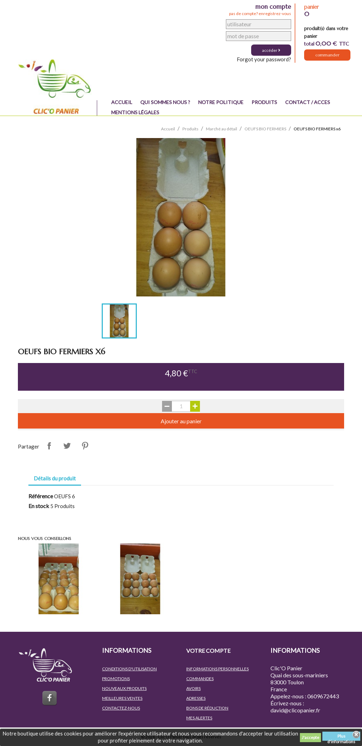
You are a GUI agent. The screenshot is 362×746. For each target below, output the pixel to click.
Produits (264, 102)
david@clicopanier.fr (295, 710)
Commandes (200, 678)
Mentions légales (135, 112)
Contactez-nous (121, 708)
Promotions (116, 678)
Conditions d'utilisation (129, 668)
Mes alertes (199, 717)
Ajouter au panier (181, 421)
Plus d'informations (341, 737)
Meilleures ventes (122, 698)
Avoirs (193, 688)
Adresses (196, 698)
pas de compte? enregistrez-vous (260, 13)
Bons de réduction (207, 708)
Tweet (67, 446)
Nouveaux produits (124, 688)
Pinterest (85, 446)
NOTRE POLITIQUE (220, 102)
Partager (49, 446)
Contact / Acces (307, 102)
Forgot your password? (264, 59)
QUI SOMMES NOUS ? (165, 102)
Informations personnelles (217, 668)
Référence (40, 496)
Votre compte (208, 650)
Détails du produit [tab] (55, 478)
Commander (327, 56)
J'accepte (310, 737)
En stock (38, 505)
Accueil (121, 102)
